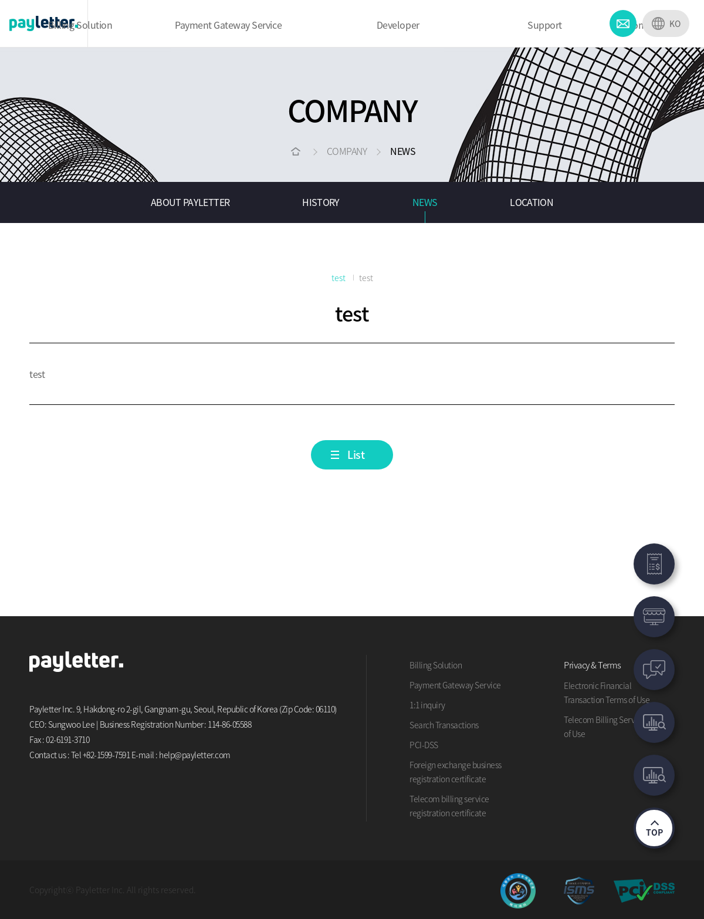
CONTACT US (623, 23)
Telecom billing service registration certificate (449, 806)
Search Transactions (444, 725)
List (355, 454)
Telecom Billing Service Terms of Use (616, 726)
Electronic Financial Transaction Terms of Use (606, 692)
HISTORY (321, 202)
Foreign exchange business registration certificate (455, 772)
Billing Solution (435, 665)
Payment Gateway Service (455, 685)
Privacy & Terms (592, 664)
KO (675, 23)
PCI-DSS (423, 745)
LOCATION (531, 202)
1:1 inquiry (427, 705)
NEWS (424, 202)
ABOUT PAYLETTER (190, 202)
